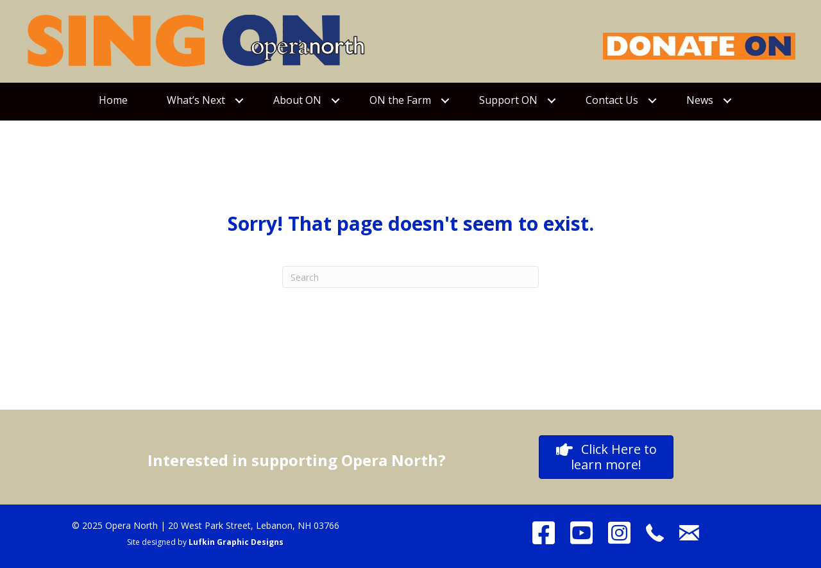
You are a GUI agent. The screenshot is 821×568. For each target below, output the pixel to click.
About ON (297, 100)
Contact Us (612, 100)
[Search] (410, 277)
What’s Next (196, 100)
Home (113, 100)
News (699, 100)
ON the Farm (400, 100)
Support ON (508, 100)
